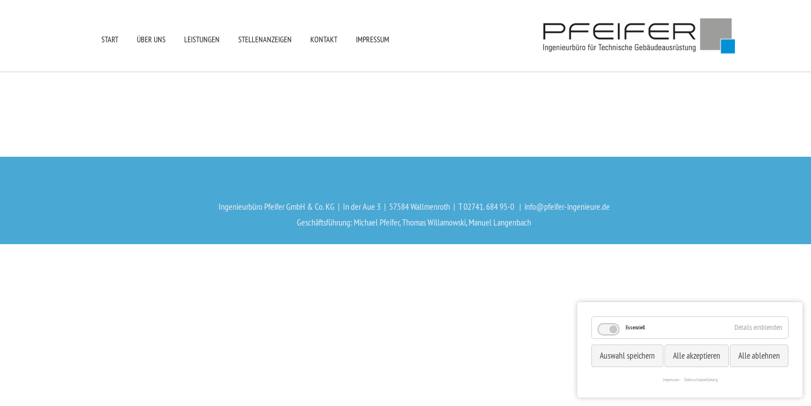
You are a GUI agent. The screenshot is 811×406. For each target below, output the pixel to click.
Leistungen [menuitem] (202, 39)
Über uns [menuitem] (151, 39)
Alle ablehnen (759, 355)
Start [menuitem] (109, 39)
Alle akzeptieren (696, 355)
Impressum (671, 379)
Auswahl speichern (627, 355)
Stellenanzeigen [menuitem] (265, 39)
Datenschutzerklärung (701, 379)
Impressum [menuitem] (372, 39)
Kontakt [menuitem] (323, 39)
